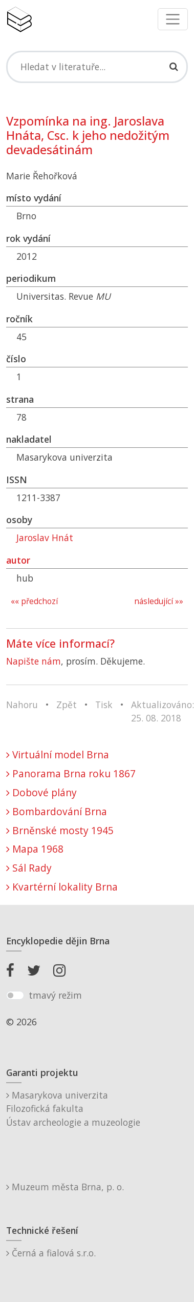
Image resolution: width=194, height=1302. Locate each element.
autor (18, 560)
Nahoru (22, 704)
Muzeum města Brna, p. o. (65, 1187)
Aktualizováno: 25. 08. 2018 (162, 711)
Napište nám (33, 661)
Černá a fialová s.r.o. (51, 1253)
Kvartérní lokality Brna (62, 887)
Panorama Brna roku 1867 (71, 773)
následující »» (158, 601)
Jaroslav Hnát (44, 537)
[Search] (97, 66)
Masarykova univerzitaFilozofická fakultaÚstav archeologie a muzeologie (73, 1108)
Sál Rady (29, 868)
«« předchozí (34, 601)
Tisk (104, 704)
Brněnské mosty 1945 (60, 830)
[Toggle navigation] (173, 19)
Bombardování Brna (56, 811)
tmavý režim (55, 995)
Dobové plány (41, 792)
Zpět (66, 704)
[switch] (15, 995)
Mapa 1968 (34, 849)
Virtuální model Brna (57, 754)
